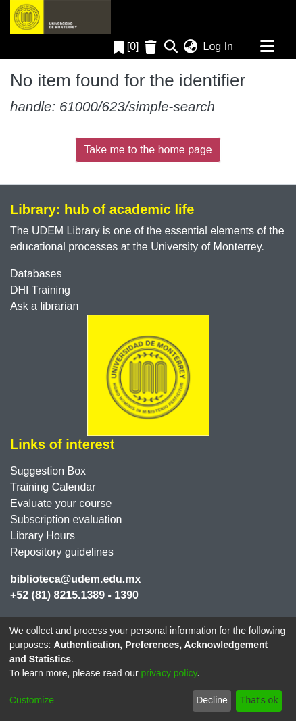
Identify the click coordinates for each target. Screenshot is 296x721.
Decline (212, 700)
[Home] (60, 17)
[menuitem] (190, 46)
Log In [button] (219, 46)
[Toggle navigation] (267, 46)
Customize (31, 700)
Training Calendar (53, 487)
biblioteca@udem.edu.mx (75, 579)
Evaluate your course (61, 503)
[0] (126, 46)
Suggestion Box (48, 471)
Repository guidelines (62, 552)
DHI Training (40, 290)
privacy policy (169, 673)
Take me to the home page (148, 149)
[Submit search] (171, 46)
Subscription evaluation (66, 519)
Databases (36, 273)
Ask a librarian (44, 306)
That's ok (259, 700)
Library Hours (42, 535)
